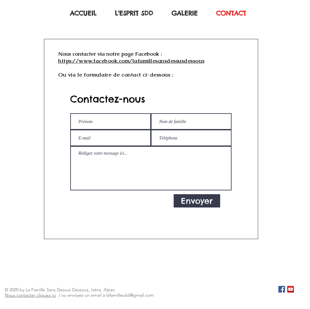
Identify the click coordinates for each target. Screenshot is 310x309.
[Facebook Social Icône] (281, 289)
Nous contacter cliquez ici (30, 295)
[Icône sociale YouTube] (290, 289)
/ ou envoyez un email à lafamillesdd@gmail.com (105, 295)
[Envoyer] (197, 200)
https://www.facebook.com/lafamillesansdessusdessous (131, 60)
